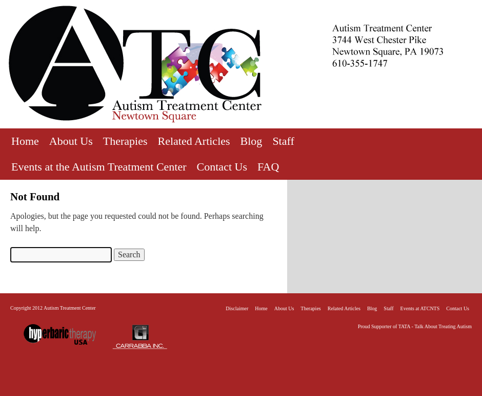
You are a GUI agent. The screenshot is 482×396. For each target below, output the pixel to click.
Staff (283, 141)
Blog (251, 141)
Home (25, 141)
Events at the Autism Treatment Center (99, 166)
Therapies (125, 141)
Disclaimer (237, 308)
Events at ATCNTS (420, 308)
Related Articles (193, 141)
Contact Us (222, 166)
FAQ (268, 166)
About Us (71, 141)
